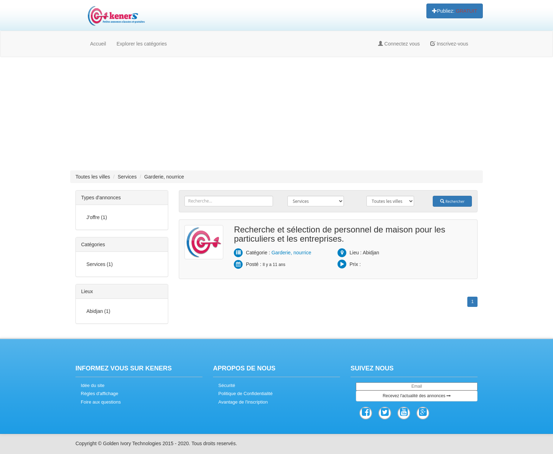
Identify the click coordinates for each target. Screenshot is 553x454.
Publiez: (454, 11)
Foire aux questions (101, 402)
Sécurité (226, 385)
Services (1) (99, 264)
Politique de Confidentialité (245, 393)
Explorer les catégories (142, 44)
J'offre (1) (96, 217)
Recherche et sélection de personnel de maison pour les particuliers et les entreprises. (339, 234)
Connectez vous (399, 44)
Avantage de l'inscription (243, 402)
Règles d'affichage (99, 393)
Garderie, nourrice (291, 252)
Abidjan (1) (98, 311)
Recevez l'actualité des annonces (417, 395)
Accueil (98, 44)
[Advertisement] (276, 113)
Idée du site (92, 385)
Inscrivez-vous (449, 44)
